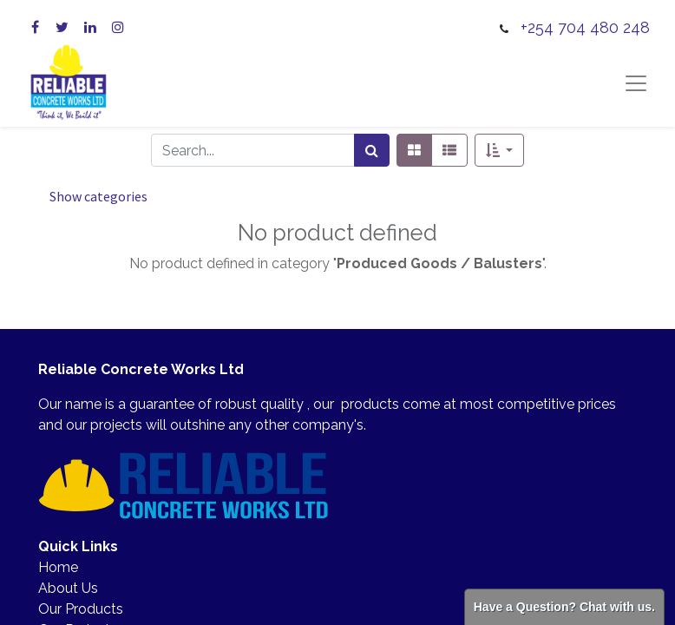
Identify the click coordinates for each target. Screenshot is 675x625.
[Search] (372, 150)
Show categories (98, 196)
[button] (499, 150)
